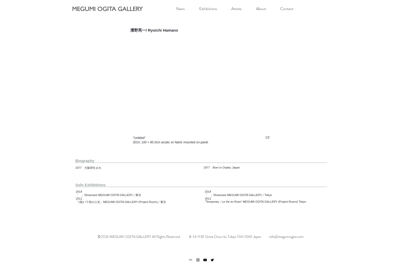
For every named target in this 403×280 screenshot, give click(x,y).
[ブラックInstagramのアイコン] (198, 260)
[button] (201, 93)
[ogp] (191, 260)
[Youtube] (205, 260)
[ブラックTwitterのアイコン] (212, 260)
